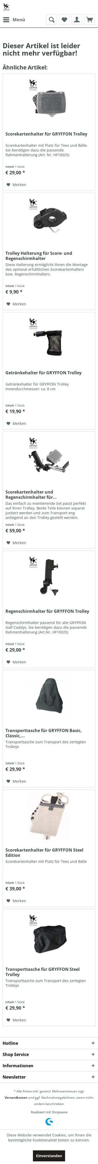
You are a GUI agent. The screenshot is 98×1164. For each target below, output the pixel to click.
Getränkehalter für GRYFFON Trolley (43, 373)
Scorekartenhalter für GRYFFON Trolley (46, 134)
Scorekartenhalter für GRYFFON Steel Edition (44, 852)
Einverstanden (49, 1155)
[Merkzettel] (64, 19)
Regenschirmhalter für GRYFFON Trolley (47, 611)
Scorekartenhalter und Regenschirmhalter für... (31, 494)
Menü (14, 19)
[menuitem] (14, 19)
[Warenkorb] (89, 19)
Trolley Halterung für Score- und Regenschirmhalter (38, 256)
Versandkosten (16, 1097)
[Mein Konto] (77, 19)
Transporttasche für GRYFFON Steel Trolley (42, 972)
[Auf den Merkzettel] (16, 185)
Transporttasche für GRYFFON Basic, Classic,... (43, 733)
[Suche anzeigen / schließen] (51, 19)
